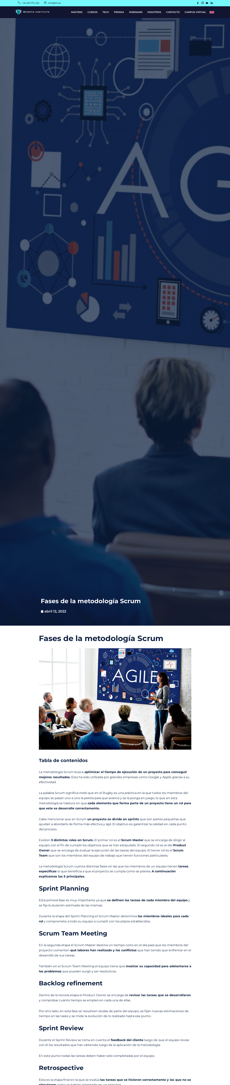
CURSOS (92, 12)
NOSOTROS (154, 12)
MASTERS (77, 12)
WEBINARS (136, 12)
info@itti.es (55, 3)
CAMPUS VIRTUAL (195, 12)
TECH (106, 12)
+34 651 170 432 (31, 3)
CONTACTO (173, 12)
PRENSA (119, 12)
